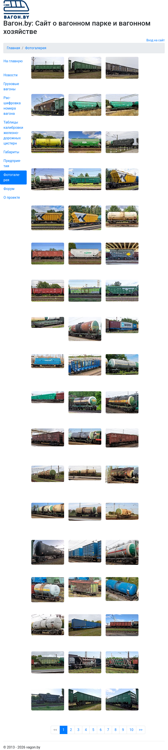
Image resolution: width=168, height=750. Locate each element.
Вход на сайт (155, 40)
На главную (13, 61)
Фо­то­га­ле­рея (12, 177)
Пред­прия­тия (12, 163)
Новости (11, 75)
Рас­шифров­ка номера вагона (12, 106)
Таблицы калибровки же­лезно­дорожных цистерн (13, 132)
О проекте (12, 197)
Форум (9, 189)
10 (131, 730)
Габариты (11, 152)
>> (141, 730)
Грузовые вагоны (11, 86)
